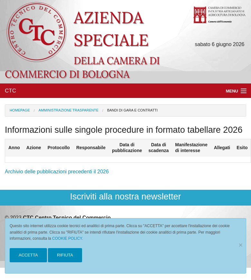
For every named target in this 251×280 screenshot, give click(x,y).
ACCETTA (28, 255)
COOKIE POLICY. (67, 238)
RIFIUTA (65, 255)
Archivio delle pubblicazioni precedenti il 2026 (57, 171)
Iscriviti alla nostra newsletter (125, 196)
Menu (232, 91)
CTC (10, 91)
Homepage (20, 110)
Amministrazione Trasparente (68, 110)
